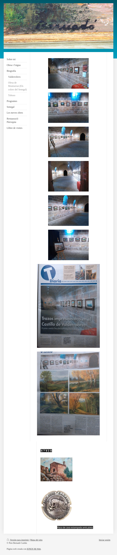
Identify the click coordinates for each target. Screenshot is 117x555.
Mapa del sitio (36, 540)
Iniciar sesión (104, 540)
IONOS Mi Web (34, 549)
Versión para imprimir (18, 540)
